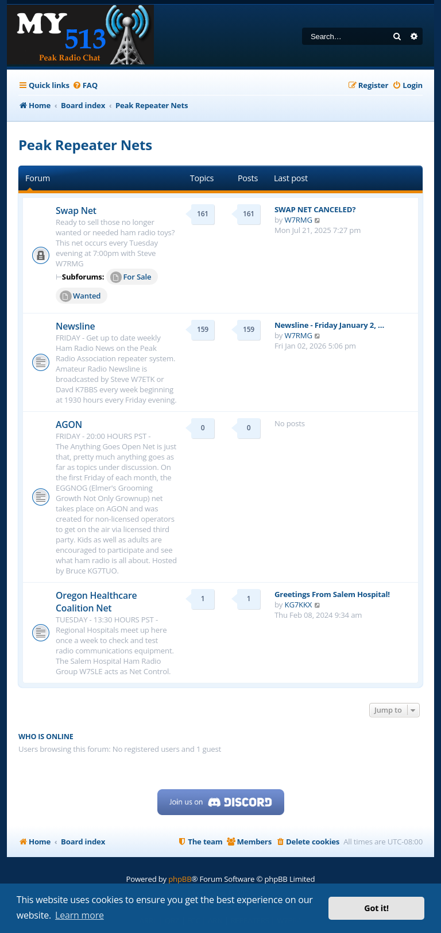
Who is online (46, 736)
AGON (69, 424)
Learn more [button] (79, 915)
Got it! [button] (376, 908)
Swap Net (76, 210)
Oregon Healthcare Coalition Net (96, 601)
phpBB (179, 879)
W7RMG (298, 220)
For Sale (131, 277)
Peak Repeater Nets (85, 144)
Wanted (80, 296)
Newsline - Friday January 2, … (329, 325)
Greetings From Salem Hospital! (332, 594)
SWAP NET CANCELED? (314, 209)
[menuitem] (85, 85)
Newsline (75, 326)
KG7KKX (298, 604)
